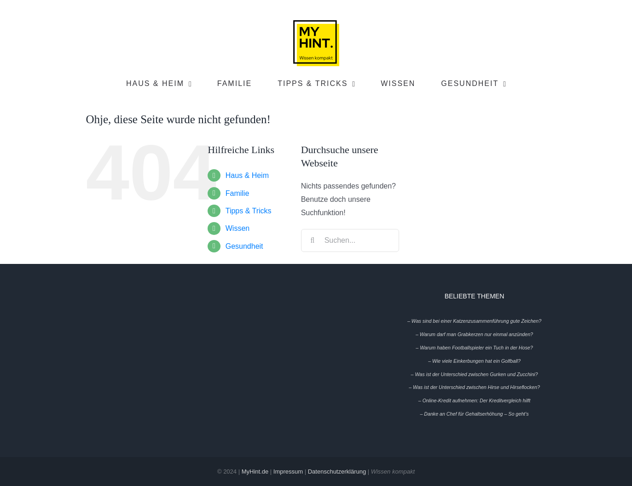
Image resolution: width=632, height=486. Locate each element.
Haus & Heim (247, 175)
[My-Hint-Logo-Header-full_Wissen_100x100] (316, 24)
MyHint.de (255, 471)
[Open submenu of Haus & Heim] (192, 84)
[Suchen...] (350, 240)
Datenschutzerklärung (337, 471)
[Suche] (312, 240)
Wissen (237, 228)
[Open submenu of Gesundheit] (506, 84)
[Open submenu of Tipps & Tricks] (355, 84)
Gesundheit (244, 246)
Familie (237, 193)
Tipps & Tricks (249, 211)
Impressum (288, 471)
